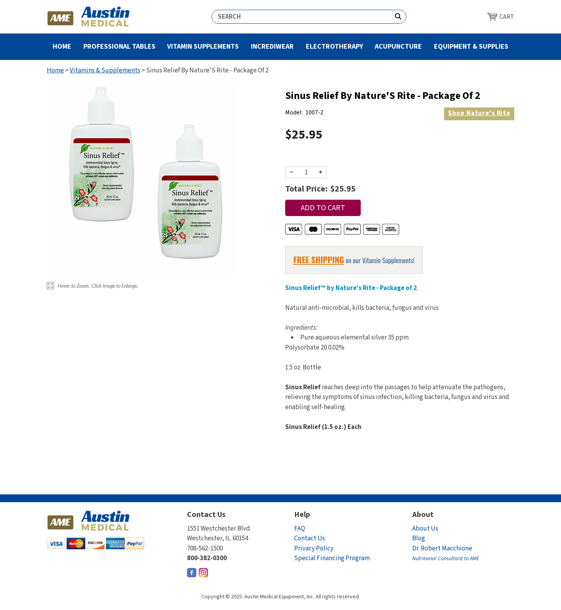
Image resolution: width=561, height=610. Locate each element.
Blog (418, 538)
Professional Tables (119, 46)
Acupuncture (398, 46)
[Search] (301, 16)
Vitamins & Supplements (105, 70)
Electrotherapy (334, 46)
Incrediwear (272, 46)
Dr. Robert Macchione (445, 553)
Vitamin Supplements (203, 46)
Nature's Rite (479, 113)
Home (62, 46)
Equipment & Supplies (471, 46)
